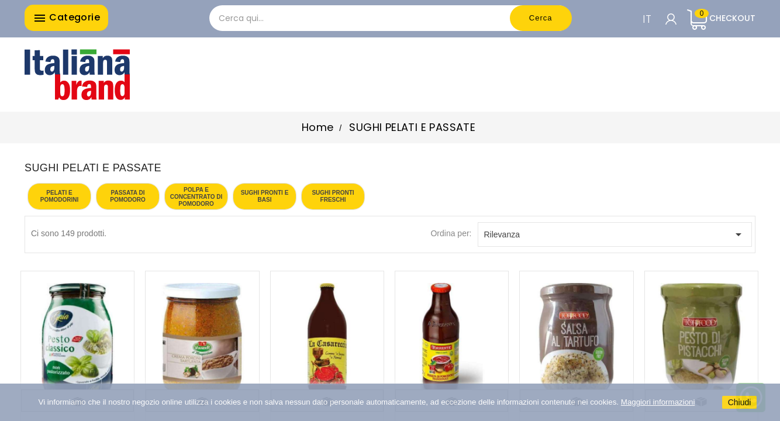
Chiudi (739, 402)
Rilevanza (615, 234)
